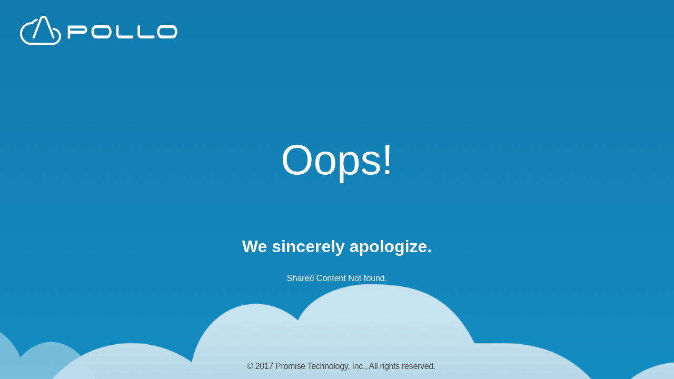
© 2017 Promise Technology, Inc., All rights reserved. (341, 366)
